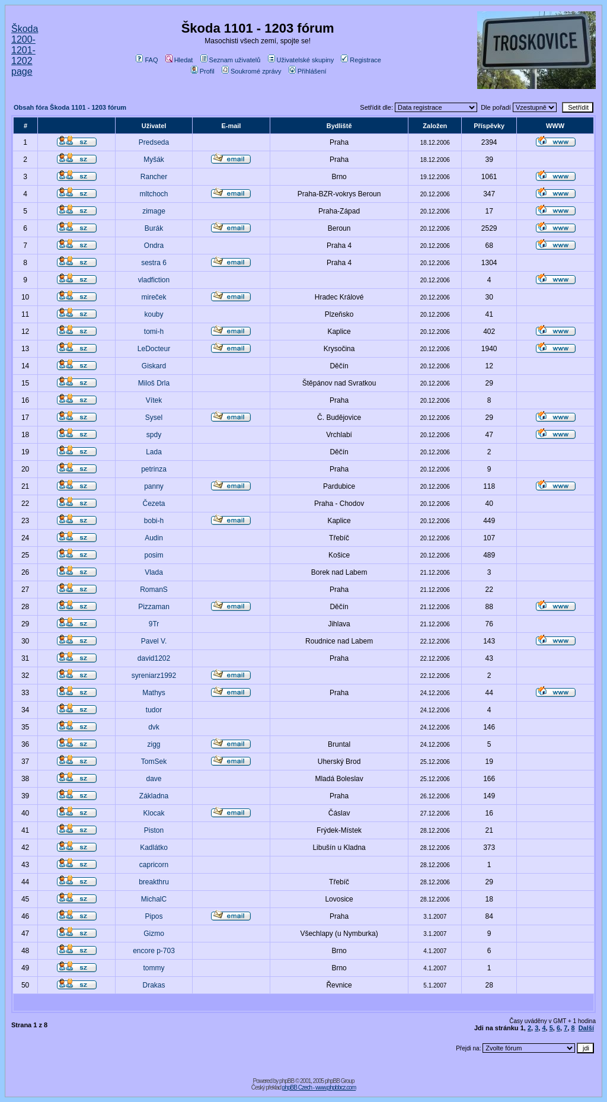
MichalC (154, 899)
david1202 (154, 658)
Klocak (154, 813)
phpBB (286, 1081)
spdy (153, 435)
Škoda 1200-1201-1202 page (24, 50)
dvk (153, 727)
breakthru (154, 882)
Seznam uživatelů (230, 59)
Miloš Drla (154, 383)
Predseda (154, 142)
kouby (154, 314)
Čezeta (154, 503)
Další (586, 1027)
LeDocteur (154, 349)
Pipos (154, 916)
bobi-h (154, 521)
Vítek (154, 400)
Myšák (153, 159)
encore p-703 (154, 951)
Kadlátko (154, 847)
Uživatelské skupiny (301, 59)
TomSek (154, 761)
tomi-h (154, 331)
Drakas (154, 985)
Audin (154, 538)
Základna (153, 796)
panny (154, 486)
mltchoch (154, 194)
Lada (154, 452)
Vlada (154, 572)
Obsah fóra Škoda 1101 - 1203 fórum (70, 107)
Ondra (154, 245)
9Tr (154, 624)
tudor (154, 710)
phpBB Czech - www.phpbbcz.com (319, 1087)
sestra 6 (154, 263)
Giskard (154, 366)
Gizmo (153, 933)
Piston (154, 830)
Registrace (361, 59)
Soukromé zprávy (252, 71)
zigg (154, 744)
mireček (154, 297)
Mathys (153, 693)
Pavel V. (154, 641)
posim (154, 555)
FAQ (147, 59)
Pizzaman (154, 607)
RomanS (154, 589)
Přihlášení (308, 71)
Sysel (153, 417)
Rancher (153, 177)
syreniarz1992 (154, 675)
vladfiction (154, 280)
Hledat (179, 59)
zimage (153, 211)
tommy (154, 968)
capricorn (153, 865)
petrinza (154, 469)
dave (154, 779)
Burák (154, 228)
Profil (203, 71)
